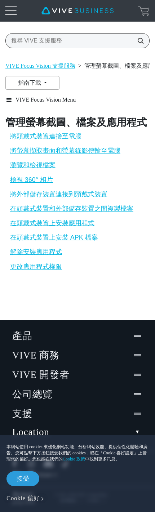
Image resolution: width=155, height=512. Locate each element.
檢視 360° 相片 (31, 179)
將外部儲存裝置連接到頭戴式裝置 (58, 194)
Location (77, 432)
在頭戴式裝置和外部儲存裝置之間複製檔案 (71, 208)
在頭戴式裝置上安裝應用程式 (52, 223)
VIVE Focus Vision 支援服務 (40, 66)
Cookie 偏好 (23, 498)
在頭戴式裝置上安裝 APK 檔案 (54, 237)
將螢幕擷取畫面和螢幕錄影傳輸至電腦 (65, 150)
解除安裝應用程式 (36, 251)
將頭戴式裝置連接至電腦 (45, 136)
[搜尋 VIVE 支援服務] (138, 41)
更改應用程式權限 (36, 266)
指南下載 (30, 83)
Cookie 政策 (74, 459)
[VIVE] (77, 10)
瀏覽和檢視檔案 (33, 165)
